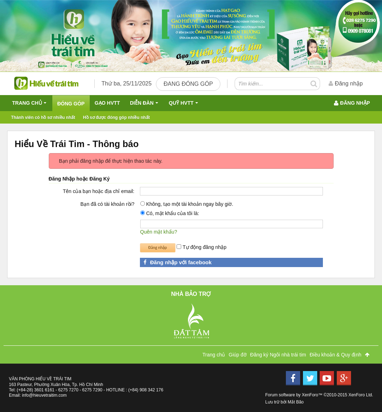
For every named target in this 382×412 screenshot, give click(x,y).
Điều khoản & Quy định (335, 355)
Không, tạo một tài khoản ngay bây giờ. (187, 204)
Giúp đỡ (237, 355)
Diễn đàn (141, 103)
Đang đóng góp (188, 84)
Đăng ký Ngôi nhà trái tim (278, 355)
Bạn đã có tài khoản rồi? (107, 204)
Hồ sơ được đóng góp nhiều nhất (116, 117)
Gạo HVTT (107, 103)
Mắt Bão (296, 402)
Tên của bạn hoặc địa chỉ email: (98, 191)
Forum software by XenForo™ (319, 394)
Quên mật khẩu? (158, 232)
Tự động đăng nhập (201, 247)
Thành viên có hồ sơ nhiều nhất (43, 117)
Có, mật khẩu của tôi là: (169, 213)
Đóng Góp (71, 103)
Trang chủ (27, 103)
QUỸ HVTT (181, 103)
